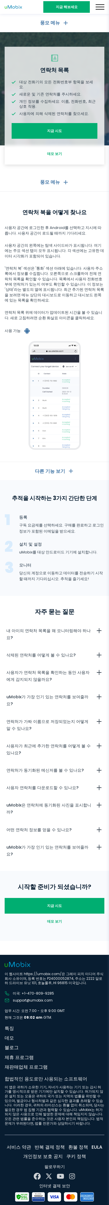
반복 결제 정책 (50, 1147)
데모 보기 (54, 153)
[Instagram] (72, 1176)
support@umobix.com (29, 1000)
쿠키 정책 (76, 1156)
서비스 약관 (19, 1147)
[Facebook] (37, 1176)
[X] (48, 1176)
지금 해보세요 (67, 6)
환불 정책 (78, 1147)
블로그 (12, 1047)
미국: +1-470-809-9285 (29, 993)
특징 (9, 1028)
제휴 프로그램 (19, 1057)
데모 (9, 1038)
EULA (97, 1147)
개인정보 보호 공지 (43, 1156)
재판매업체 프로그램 (26, 1067)
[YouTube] (60, 1176)
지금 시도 (54, 130)
